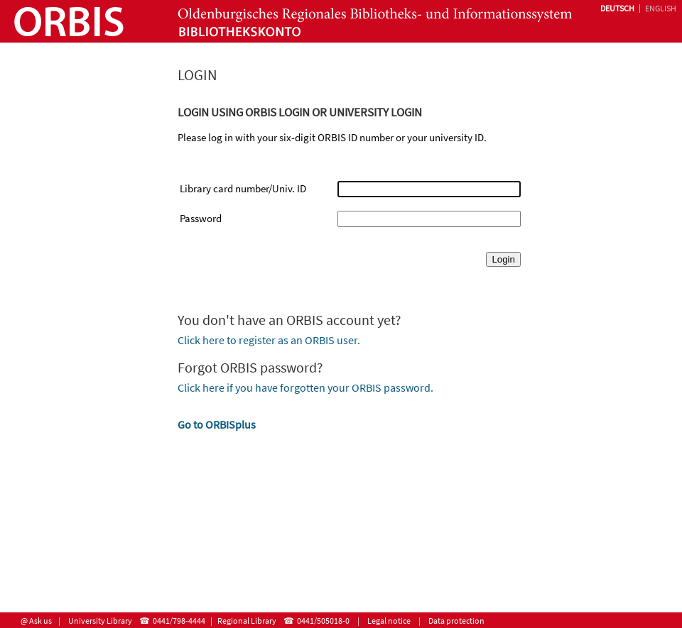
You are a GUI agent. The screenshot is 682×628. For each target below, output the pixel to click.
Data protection (456, 620)
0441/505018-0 (323, 620)
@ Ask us (36, 620)
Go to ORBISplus (217, 424)
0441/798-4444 (179, 620)
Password (201, 218)
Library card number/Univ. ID (243, 188)
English (660, 8)
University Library (100, 620)
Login (503, 259)
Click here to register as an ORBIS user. (269, 340)
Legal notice (389, 620)
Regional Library (246, 620)
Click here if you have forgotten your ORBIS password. (305, 387)
